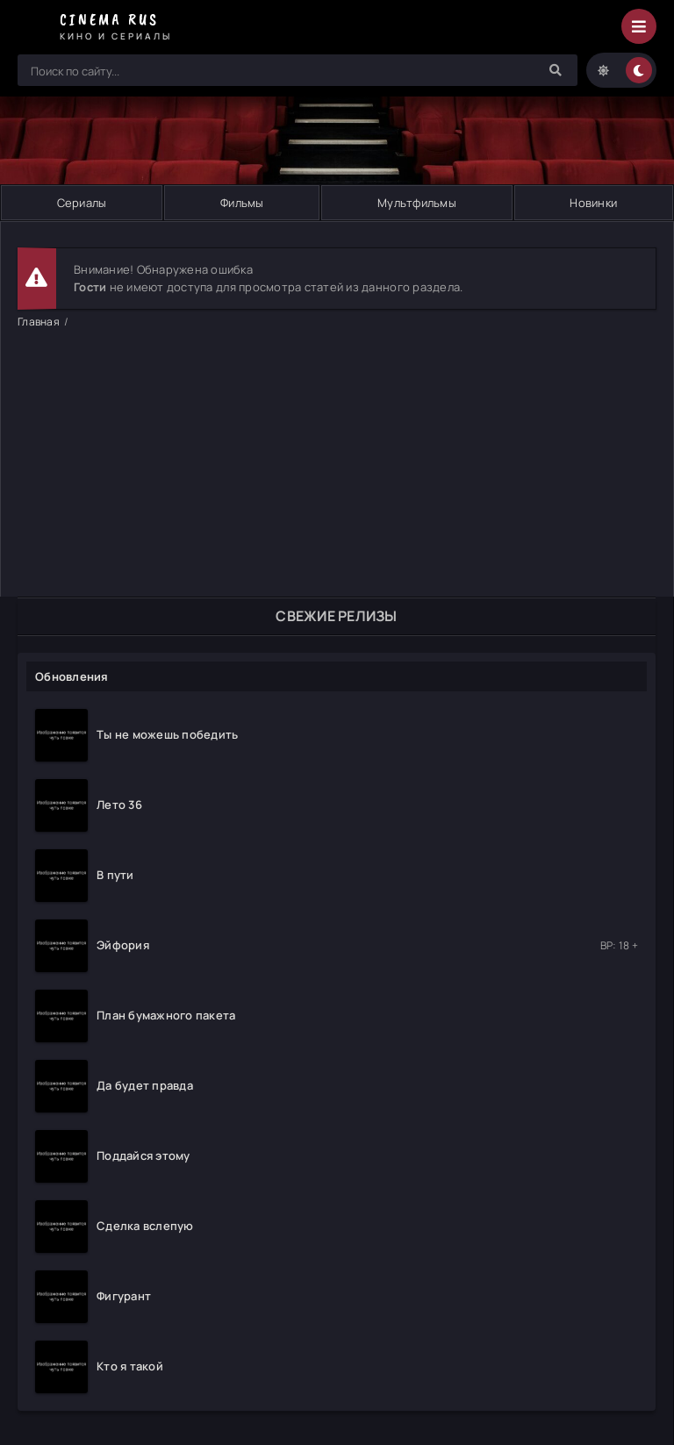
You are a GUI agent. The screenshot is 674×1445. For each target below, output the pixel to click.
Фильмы (242, 203)
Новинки (593, 203)
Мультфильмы (416, 203)
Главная (39, 321)
